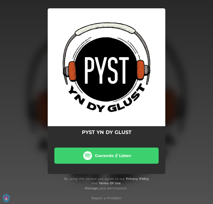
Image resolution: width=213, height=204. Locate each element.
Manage (91, 188)
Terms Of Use (110, 183)
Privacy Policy (137, 179)
